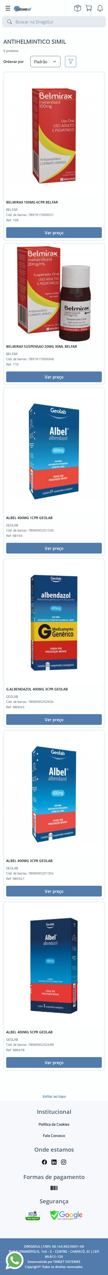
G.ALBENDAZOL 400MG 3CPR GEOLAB (37, 689)
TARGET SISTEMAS (66, 1261)
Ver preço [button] (54, 232)
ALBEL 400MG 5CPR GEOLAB (29, 1032)
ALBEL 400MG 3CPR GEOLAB (29, 860)
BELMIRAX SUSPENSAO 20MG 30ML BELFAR (41, 346)
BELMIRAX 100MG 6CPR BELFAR (32, 202)
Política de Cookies (54, 1124)
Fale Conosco (54, 1135)
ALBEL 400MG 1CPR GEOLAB (29, 517)
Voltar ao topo (54, 1096)
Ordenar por (13, 61)
